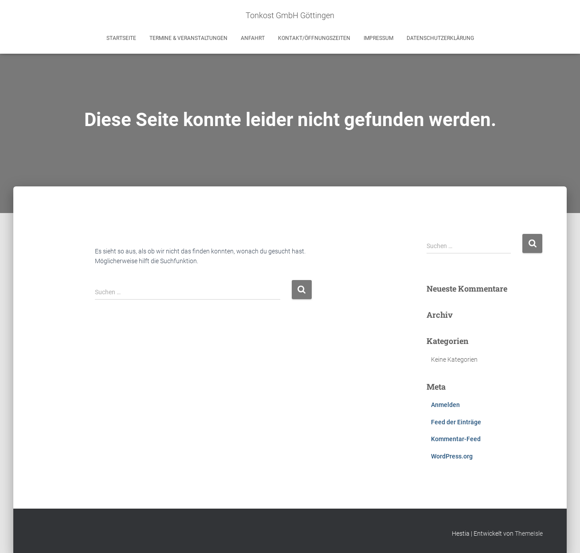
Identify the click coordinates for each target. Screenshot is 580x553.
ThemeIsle (529, 533)
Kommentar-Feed (456, 438)
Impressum (378, 38)
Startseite (121, 38)
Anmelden (445, 404)
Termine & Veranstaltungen (188, 38)
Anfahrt (253, 38)
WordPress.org (452, 456)
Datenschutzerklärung (440, 38)
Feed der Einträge (456, 422)
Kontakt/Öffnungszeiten (314, 38)
